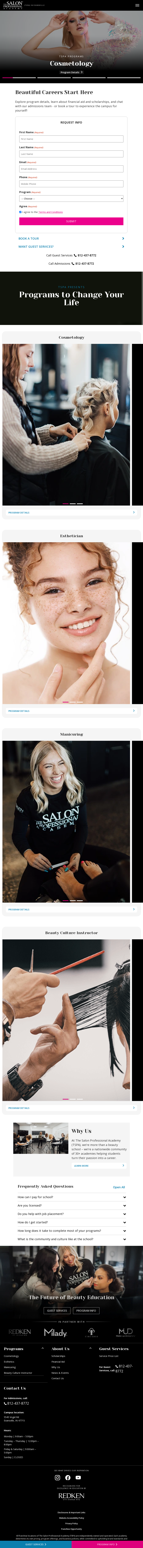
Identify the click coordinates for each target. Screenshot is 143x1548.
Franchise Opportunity (71, 1529)
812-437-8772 (127, 1369)
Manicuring (10, 1367)
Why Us (55, 1367)
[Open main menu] (137, 5)
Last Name (31, 147)
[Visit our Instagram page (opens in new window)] (57, 1477)
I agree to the (42, 212)
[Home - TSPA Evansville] (13, 5)
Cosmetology (11, 1356)
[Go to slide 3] (89, 77)
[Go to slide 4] (124, 77)
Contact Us (57, 1378)
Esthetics (9, 1361)
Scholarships (58, 1356)
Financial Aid (58, 1361)
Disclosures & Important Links (71, 1512)
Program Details (72, 72)
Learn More (80, 1166)
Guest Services (57, 1310)
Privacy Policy (71, 1523)
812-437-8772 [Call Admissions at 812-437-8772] (16, 1403)
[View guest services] (71, 246)
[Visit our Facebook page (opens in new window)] (68, 1477)
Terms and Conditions (50, 212)
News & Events (60, 1372)
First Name (31, 132)
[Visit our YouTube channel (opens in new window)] (78, 1477)
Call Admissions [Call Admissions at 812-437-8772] (71, 264)
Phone (28, 177)
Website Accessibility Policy (71, 1518)
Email (27, 162)
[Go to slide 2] (54, 77)
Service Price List (108, 1356)
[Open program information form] (107, 1544)
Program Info (86, 1310)
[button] (66, 503)
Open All (119, 1187)
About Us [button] (60, 1349)
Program (30, 192)
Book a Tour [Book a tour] (71, 238)
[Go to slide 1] (19, 77)
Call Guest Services (71, 255)
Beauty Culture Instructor (18, 1372)
